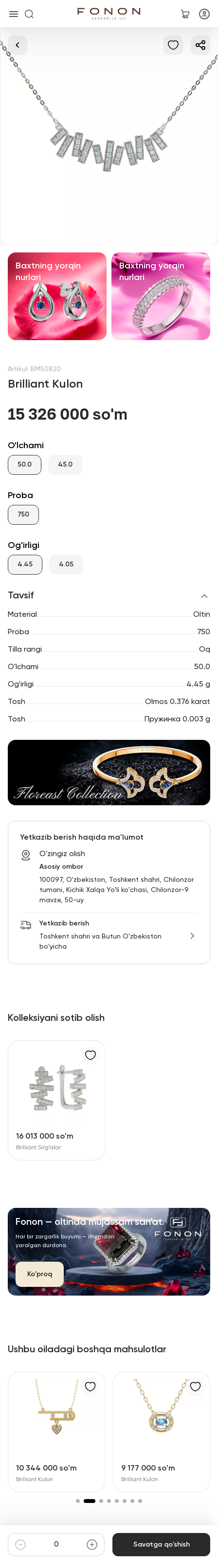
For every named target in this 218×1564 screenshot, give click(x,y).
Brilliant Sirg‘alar (38, 1148)
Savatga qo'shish (161, 1544)
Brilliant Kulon (34, 1480)
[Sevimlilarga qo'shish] (173, 45)
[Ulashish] (200, 45)
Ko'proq (40, 1274)
